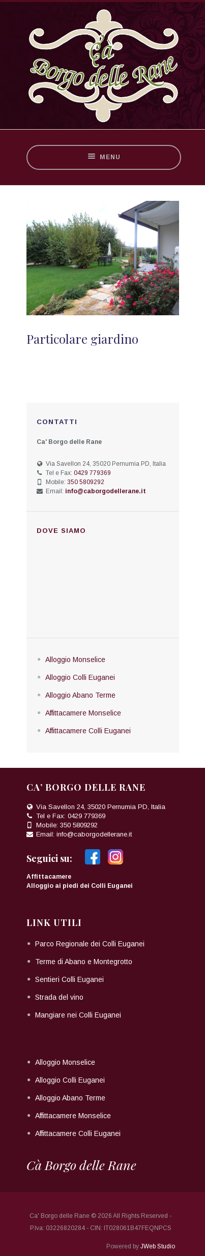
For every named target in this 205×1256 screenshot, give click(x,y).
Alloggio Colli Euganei (80, 677)
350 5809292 (85, 482)
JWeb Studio (157, 1246)
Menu (104, 157)
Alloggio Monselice (75, 659)
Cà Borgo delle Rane (81, 1164)
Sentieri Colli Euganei (69, 979)
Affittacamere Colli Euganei (88, 731)
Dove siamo (61, 530)
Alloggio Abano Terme (80, 695)
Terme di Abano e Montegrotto (83, 962)
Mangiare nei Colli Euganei (78, 1015)
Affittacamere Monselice (83, 713)
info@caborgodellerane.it (94, 834)
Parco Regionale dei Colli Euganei (89, 944)
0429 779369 (92, 472)
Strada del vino (59, 997)
